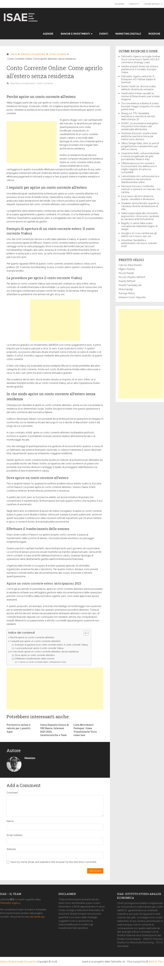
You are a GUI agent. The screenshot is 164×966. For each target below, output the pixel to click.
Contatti (134, 4)
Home (13, 54)
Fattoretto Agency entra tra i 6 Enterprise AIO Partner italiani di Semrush (138, 79)
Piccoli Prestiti (126, 273)
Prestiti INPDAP (127, 281)
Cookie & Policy (152, 4)
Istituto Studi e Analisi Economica (18, 961)
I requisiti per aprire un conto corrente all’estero (35, 641)
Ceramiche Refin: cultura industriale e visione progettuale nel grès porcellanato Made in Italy (140, 156)
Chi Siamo (119, 4)
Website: (11, 849)
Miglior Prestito (127, 269)
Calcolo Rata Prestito (130, 265)
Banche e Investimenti (75, 33)
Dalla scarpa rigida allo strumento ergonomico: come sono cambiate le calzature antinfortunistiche (140, 216)
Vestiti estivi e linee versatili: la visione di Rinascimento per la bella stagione (140, 96)
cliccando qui (37, 916)
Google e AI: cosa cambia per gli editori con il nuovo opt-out (139, 235)
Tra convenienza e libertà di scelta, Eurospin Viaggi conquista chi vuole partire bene (140, 106)
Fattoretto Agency (10, 903)
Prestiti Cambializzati (130, 285)
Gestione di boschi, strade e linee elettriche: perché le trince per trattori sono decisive (139, 136)
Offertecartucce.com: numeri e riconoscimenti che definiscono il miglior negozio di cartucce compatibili (139, 168)
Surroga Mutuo (127, 293)
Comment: (12, 792)
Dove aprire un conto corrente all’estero (35, 655)
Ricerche (154, 33)
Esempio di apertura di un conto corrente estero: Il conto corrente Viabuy (51, 644)
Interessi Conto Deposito (132, 297)
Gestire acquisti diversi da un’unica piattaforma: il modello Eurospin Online (139, 69)
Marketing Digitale (128, 33)
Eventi (103, 33)
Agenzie (48, 33)
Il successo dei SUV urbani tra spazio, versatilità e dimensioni (137, 198)
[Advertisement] (32, 142)
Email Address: (15, 835)
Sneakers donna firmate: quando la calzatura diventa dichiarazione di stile (140, 206)
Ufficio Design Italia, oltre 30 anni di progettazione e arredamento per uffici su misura (140, 146)
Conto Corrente (57, 54)
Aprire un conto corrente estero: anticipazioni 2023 (43, 662)
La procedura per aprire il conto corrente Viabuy (39, 648)
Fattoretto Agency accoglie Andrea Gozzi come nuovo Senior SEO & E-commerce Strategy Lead (140, 59)
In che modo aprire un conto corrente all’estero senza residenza (44, 651)
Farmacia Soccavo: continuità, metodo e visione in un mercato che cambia (140, 189)
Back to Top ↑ (156, 961)
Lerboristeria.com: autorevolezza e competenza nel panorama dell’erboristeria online (140, 179)
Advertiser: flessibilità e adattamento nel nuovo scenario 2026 (139, 243)
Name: (10, 821)
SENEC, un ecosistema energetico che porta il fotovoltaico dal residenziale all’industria (139, 126)
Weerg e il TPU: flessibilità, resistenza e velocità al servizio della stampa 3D (138, 116)
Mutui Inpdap (126, 289)
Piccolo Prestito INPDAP (132, 277)
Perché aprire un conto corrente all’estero (32, 637)
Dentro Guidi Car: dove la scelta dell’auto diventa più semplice (138, 88)
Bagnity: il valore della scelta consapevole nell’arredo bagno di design (139, 226)
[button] (84, 633)
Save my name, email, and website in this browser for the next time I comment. (53, 862)
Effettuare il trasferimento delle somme (35, 658)
